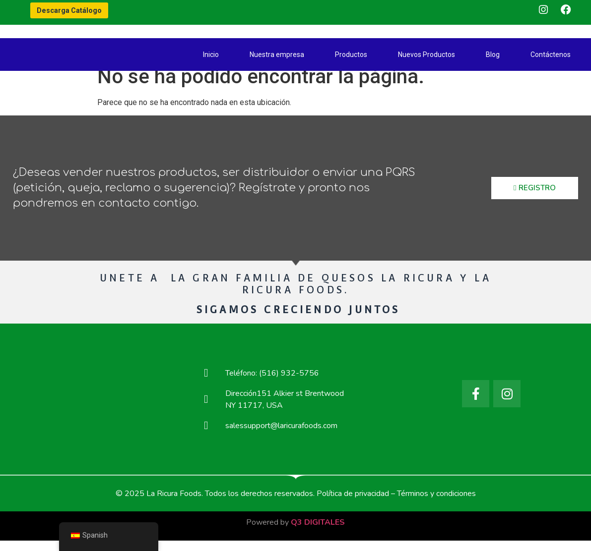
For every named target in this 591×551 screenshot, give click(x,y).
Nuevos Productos (426, 54)
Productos (351, 54)
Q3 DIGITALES (318, 533)
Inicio (211, 54)
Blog (493, 54)
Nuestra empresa (277, 54)
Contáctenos (550, 54)
